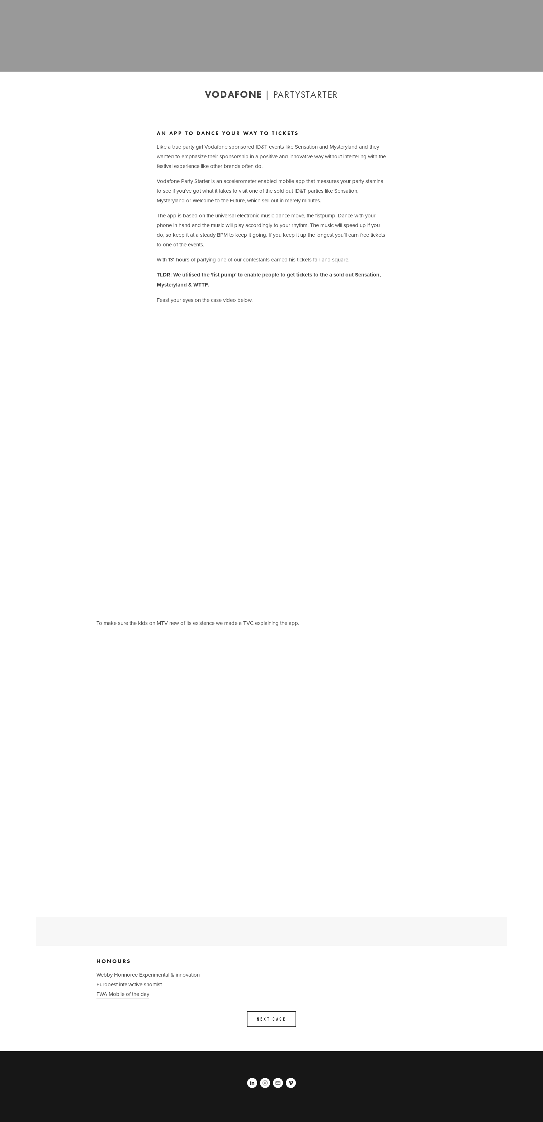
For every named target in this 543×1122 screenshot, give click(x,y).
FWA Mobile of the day (122, 994)
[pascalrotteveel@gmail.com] (278, 1083)
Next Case (271, 1019)
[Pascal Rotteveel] (252, 1083)
